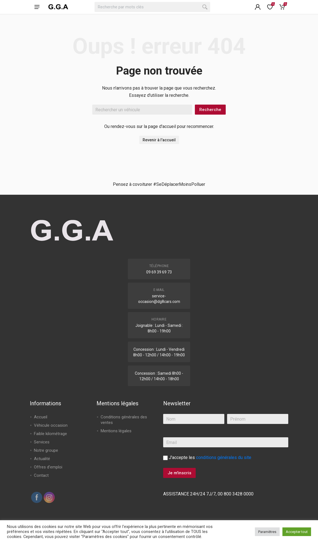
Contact (41, 475)
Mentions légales (116, 430)
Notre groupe (46, 450)
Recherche (210, 109)
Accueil (40, 416)
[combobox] (152, 7)
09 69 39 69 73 (159, 272)
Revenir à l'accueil (159, 140)
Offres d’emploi (48, 467)
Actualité (42, 458)
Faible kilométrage (50, 433)
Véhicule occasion (51, 425)
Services (41, 442)
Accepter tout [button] (297, 532)
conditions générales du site (223, 457)
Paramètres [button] (267, 532)
